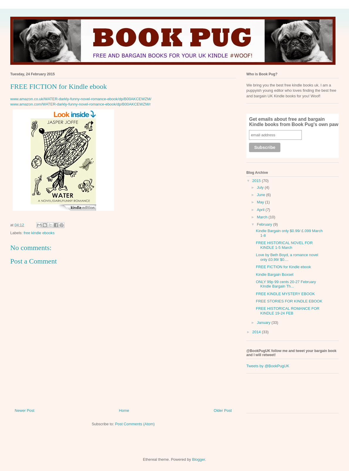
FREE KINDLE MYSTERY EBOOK (285, 294)
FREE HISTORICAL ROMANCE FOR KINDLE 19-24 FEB (287, 310)
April (261, 210)
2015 (257, 180)
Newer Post (24, 410)
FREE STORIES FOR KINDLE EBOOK (289, 301)
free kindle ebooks (39, 233)
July (261, 187)
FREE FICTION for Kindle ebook (283, 267)
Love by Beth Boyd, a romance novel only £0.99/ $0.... (287, 257)
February (265, 224)
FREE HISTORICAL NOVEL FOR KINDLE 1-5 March (284, 245)
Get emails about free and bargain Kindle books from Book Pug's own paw (293, 122)
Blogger (198, 459)
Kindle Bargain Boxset (274, 274)
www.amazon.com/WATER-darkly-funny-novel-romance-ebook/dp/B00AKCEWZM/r (80, 104)
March (263, 217)
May (261, 202)
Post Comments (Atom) (135, 424)
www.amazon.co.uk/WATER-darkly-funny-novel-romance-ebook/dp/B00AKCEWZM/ (80, 99)
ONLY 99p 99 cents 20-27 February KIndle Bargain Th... (286, 284)
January (264, 322)
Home (124, 410)
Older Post (223, 410)
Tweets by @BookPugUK (267, 366)
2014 (257, 332)
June (261, 195)
